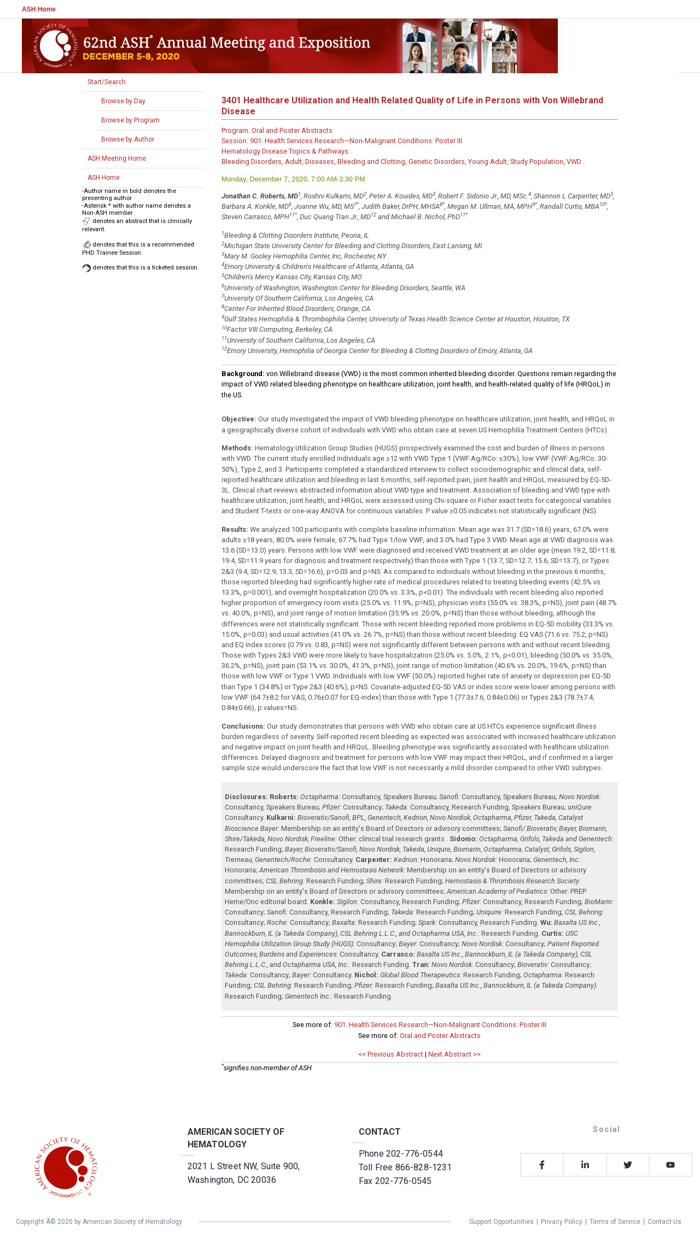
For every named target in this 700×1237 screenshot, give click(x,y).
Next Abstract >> (454, 1054)
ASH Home (39, 9)
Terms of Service (615, 1222)
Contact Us (664, 1222)
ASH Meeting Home (117, 158)
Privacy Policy (561, 1222)
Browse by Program (130, 120)
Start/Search (107, 82)
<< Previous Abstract (390, 1054)
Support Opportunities (501, 1222)
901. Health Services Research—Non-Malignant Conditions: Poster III (440, 1025)
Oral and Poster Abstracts (440, 1035)
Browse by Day (123, 101)
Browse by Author (127, 139)
